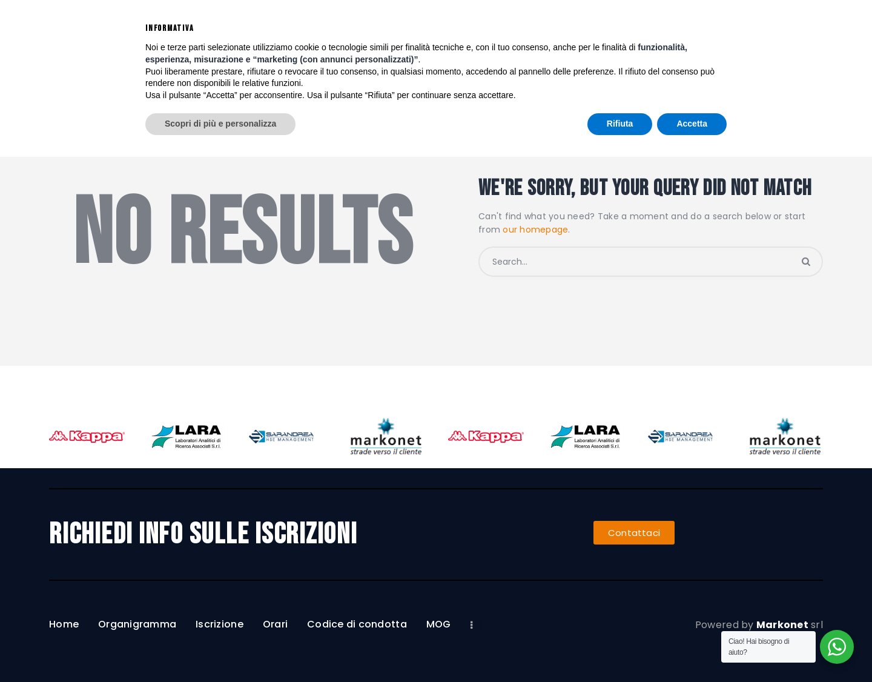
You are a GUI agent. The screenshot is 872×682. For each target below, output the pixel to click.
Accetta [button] (691, 649)
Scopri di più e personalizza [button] (220, 649)
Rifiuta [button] (620, 649)
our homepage (535, 229)
